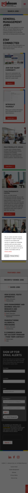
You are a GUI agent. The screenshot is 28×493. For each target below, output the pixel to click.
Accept (7, 256)
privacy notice (8, 251)
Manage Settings (14, 256)
